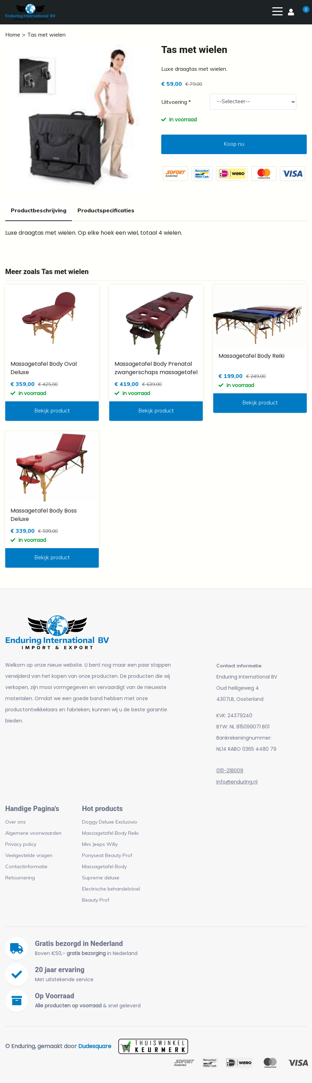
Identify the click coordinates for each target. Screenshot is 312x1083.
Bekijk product (52, 410)
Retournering (20, 877)
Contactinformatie (26, 866)
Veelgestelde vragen (28, 855)
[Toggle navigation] (277, 10)
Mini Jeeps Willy (100, 844)
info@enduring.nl (237, 781)
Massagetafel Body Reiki (110, 833)
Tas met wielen (46, 34)
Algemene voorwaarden (33, 833)
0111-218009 (229, 770)
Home (12, 34)
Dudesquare (94, 1046)
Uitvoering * (176, 101)
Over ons (15, 822)
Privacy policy (20, 844)
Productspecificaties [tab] (105, 210)
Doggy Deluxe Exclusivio (109, 822)
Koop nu (234, 143)
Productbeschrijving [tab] (38, 210)
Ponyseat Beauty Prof (107, 855)
